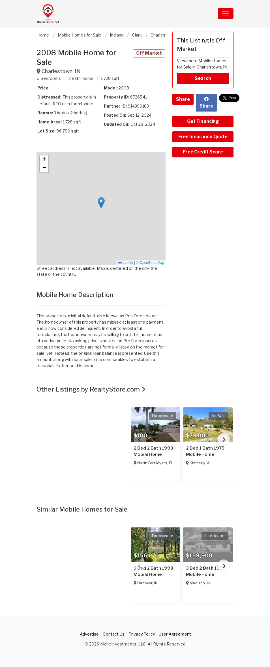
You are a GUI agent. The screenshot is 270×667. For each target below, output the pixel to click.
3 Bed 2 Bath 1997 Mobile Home (205, 571)
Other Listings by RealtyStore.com (91, 389)
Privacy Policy (141, 634)
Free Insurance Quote (203, 136)
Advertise (89, 634)
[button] (101, 203)
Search (203, 78)
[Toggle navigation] (225, 13)
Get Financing (203, 121)
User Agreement (175, 634)
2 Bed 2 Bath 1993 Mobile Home (153, 451)
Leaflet (125, 263)
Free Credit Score (203, 152)
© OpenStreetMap (150, 263)
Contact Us (113, 634)
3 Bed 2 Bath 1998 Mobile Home (153, 571)
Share (183, 99)
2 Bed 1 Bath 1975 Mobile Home (205, 451)
